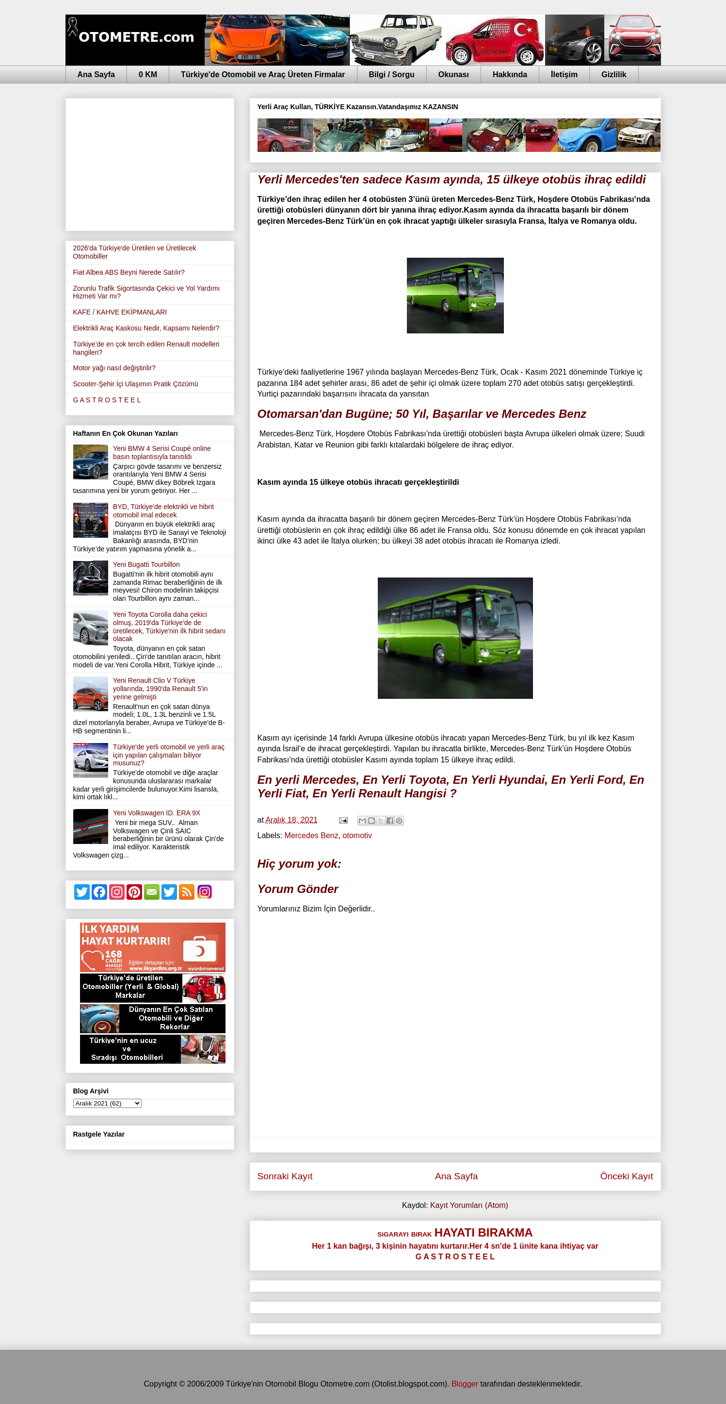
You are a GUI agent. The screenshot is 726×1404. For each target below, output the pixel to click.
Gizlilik (614, 74)
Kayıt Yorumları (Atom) (469, 1205)
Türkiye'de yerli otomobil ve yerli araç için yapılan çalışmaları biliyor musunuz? (169, 755)
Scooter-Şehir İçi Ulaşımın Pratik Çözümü (135, 384)
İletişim (564, 74)
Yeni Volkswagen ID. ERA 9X (156, 813)
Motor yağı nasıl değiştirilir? (114, 368)
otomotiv (357, 835)
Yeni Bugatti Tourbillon (146, 564)
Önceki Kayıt (626, 1176)
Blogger (465, 1384)
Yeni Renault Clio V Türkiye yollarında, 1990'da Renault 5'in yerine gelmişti (160, 689)
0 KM (148, 74)
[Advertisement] (149, 162)
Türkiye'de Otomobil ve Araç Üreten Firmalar (263, 74)
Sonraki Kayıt (285, 1176)
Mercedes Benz (312, 835)
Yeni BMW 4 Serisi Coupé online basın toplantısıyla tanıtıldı (162, 453)
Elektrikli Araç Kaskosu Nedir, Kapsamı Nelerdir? (146, 328)
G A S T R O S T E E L (107, 400)
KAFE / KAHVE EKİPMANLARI (120, 312)
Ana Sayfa (96, 74)
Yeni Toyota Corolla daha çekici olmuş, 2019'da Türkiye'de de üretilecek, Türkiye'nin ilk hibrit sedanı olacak (169, 627)
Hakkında (510, 74)
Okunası (453, 74)
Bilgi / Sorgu (392, 74)
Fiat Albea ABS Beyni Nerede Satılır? (129, 272)
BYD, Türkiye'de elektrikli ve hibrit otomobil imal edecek (163, 511)
